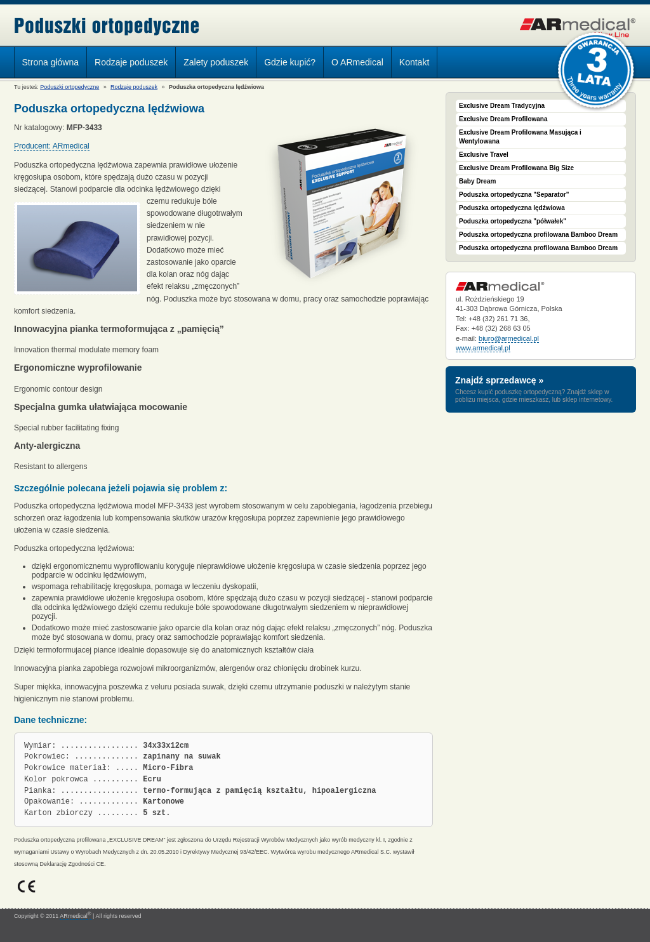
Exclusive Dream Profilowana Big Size (516, 167)
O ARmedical (357, 62)
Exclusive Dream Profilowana (503, 119)
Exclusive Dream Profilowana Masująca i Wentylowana (520, 137)
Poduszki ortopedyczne (107, 26)
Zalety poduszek (215, 62)
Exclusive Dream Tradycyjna (502, 105)
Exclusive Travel (483, 154)
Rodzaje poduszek (128, 64)
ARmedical (75, 916)
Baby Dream (477, 181)
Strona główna (50, 62)
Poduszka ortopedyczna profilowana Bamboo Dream (538, 234)
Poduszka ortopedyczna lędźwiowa (512, 207)
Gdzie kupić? (289, 62)
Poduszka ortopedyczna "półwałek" (512, 221)
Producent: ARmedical (52, 146)
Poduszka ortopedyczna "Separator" (514, 194)
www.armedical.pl (483, 348)
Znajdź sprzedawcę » (499, 380)
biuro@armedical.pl (509, 338)
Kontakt (414, 62)
